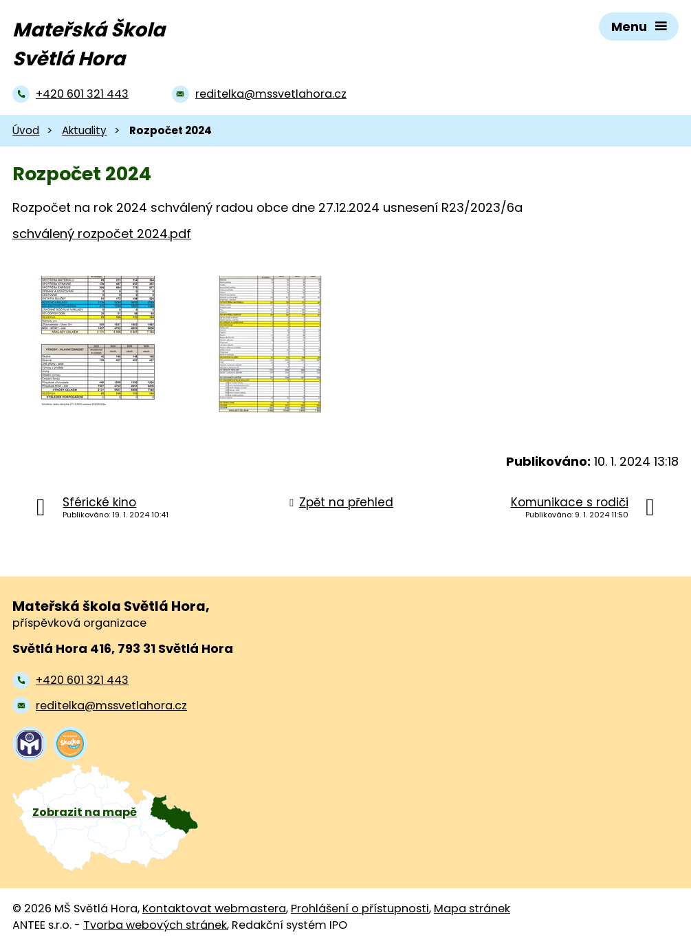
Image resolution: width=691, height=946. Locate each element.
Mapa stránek (472, 908)
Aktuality (84, 130)
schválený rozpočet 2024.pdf (101, 233)
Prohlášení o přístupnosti (360, 908)
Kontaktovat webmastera (214, 908)
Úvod (25, 130)
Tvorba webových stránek (155, 925)
